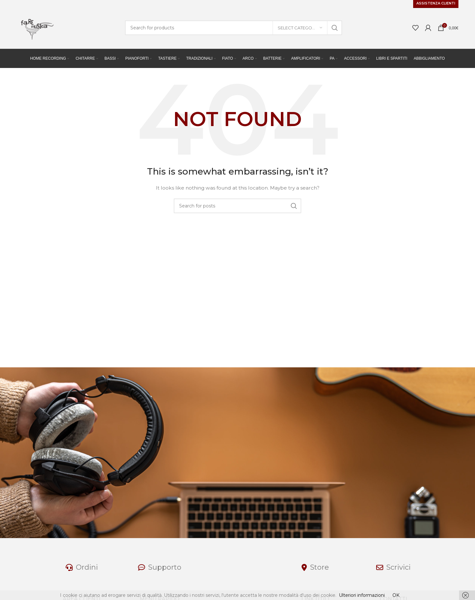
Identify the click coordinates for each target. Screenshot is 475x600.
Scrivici (398, 567)
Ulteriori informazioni (362, 595)
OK (395, 595)
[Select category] (300, 27)
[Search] (233, 27)
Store (319, 567)
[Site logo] (36, 27)
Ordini (87, 567)
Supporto (164, 567)
